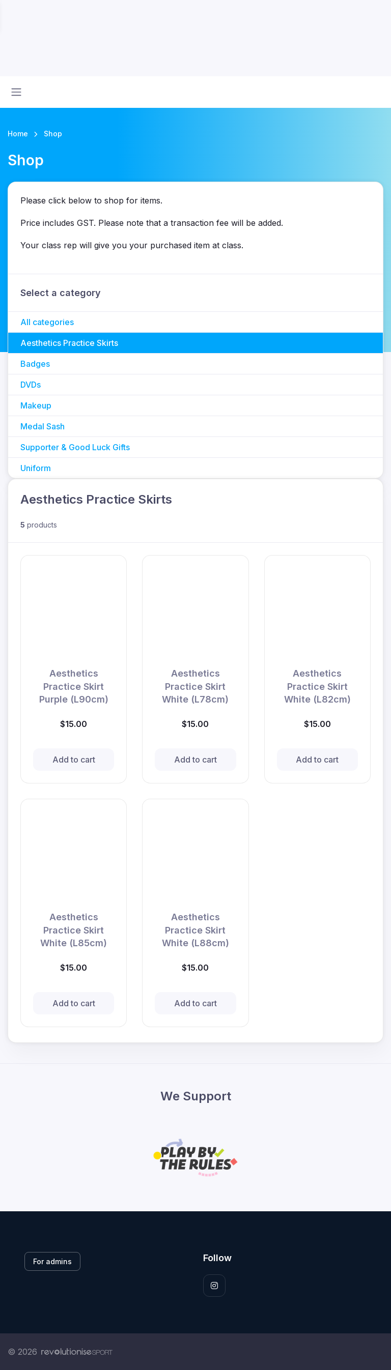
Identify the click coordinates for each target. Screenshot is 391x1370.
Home (18, 133)
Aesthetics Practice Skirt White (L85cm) (73, 930)
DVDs (30, 385)
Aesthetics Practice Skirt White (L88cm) (195, 930)
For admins (52, 1261)
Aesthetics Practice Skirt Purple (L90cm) (73, 686)
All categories (47, 322)
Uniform (35, 468)
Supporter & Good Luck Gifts (75, 447)
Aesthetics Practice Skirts (69, 343)
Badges (35, 364)
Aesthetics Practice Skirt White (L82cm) (317, 686)
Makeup (35, 405)
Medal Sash (42, 426)
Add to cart (73, 759)
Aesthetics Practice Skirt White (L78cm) (195, 686)
